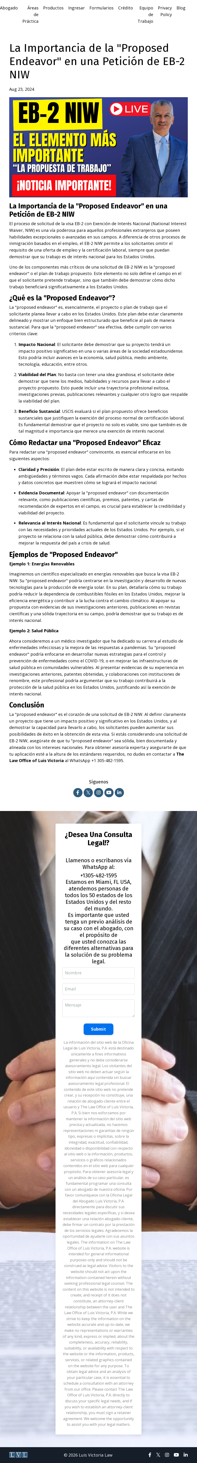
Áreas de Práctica (30, 14)
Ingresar (76, 8)
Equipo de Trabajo (145, 14)
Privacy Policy (165, 11)
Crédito (125, 8)
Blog (180, 8)
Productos (53, 8)
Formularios (101, 8)
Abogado (9, 8)
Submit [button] (98, 1029)
